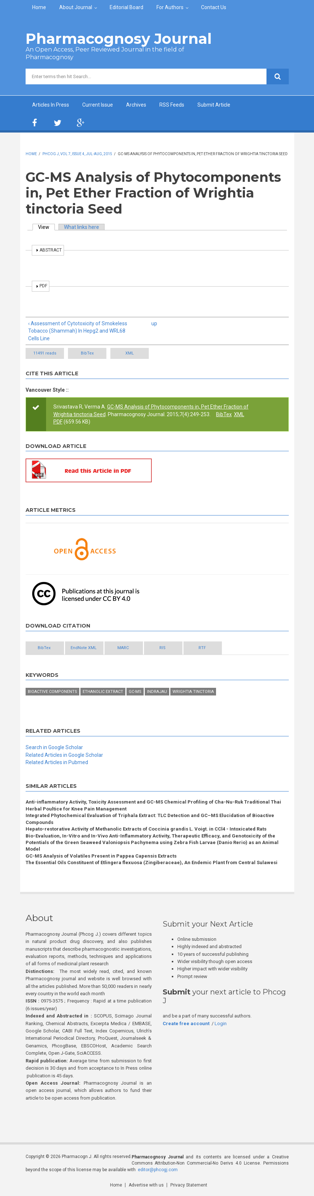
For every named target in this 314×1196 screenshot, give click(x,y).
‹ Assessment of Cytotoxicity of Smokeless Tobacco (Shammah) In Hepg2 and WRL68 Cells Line (77, 331)
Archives (136, 105)
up (154, 323)
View (46, 227)
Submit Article (213, 105)
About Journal (75, 7)
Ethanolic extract (103, 691)
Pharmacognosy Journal (119, 38)
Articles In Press (50, 105)
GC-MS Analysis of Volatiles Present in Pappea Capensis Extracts (101, 856)
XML (129, 353)
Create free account (186, 1023)
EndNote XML (84, 647)
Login (221, 1023)
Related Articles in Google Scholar (64, 755)
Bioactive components (52, 691)
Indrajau (157, 691)
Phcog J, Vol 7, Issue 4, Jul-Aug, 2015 (77, 154)
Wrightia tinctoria (193, 691)
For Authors (170, 7)
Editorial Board (126, 7)
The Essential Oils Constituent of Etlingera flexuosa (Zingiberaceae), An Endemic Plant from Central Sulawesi (151, 862)
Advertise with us (146, 1185)
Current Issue (97, 105)
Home (39, 7)
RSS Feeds (171, 105)
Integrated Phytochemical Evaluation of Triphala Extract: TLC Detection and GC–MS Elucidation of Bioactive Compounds (150, 819)
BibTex (87, 353)
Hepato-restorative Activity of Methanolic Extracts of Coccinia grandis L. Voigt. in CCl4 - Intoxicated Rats (146, 829)
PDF (58, 422)
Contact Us (213, 7)
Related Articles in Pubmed (57, 762)
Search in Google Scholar (54, 747)
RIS (162, 647)
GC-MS (135, 691)
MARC (123, 647)
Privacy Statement (188, 1185)
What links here (81, 227)
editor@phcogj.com (158, 1169)
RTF (202, 647)
